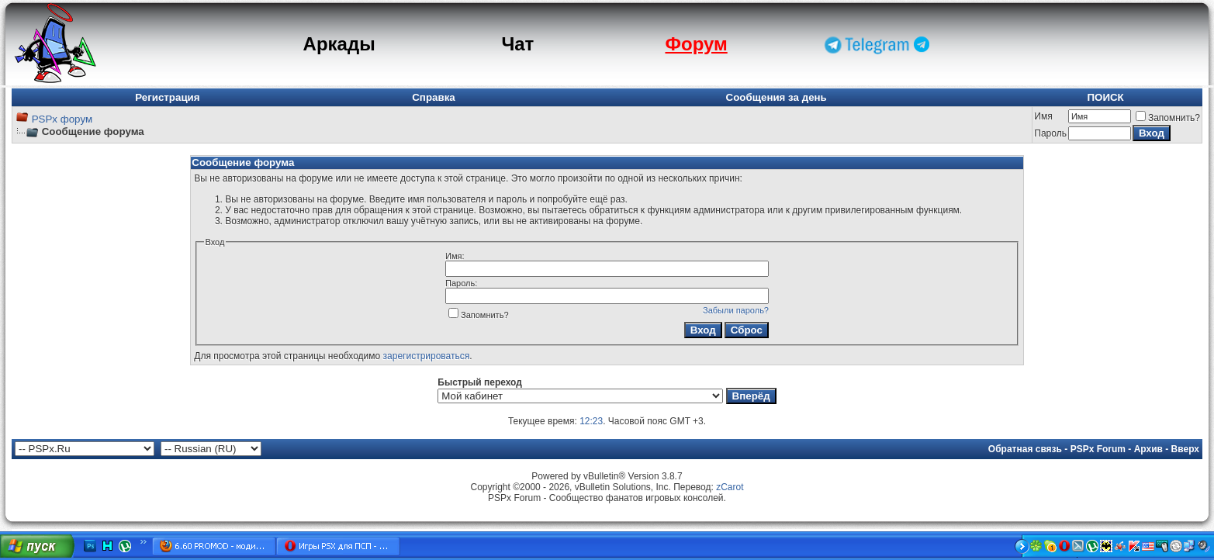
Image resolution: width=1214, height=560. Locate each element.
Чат (517, 43)
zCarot (729, 487)
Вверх (1185, 449)
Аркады (339, 43)
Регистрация (167, 97)
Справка (433, 97)
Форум (696, 43)
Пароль (1050, 133)
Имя (1043, 116)
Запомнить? (1168, 117)
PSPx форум (62, 119)
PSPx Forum (1098, 449)
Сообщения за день (776, 97)
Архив (1148, 449)
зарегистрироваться (426, 356)
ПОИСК (1105, 97)
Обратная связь (1025, 449)
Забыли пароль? (736, 310)
